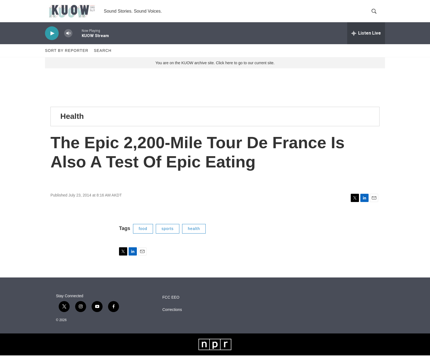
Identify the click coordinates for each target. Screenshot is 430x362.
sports (168, 235)
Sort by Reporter (66, 57)
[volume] (68, 40)
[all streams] (366, 40)
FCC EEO (170, 304)
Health (72, 123)
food (143, 235)
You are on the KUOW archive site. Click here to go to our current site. (215, 69)
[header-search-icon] (376, 14)
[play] (51, 40)
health (194, 235)
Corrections (172, 316)
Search (102, 57)
